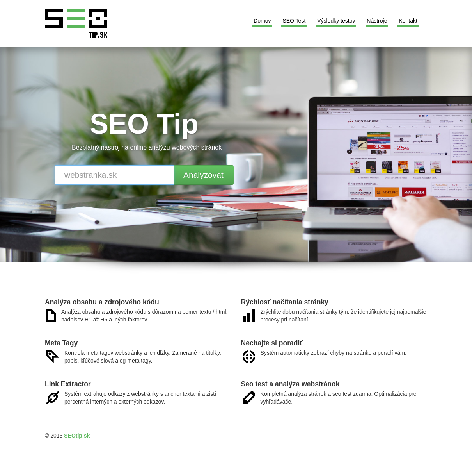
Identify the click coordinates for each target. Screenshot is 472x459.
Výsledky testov (336, 21)
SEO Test (293, 21)
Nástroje (377, 21)
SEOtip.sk (77, 435)
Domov (262, 21)
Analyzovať (203, 174)
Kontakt (408, 21)
